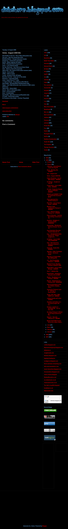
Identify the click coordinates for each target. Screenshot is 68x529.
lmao (45, 104)
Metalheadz (47, 109)
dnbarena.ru (47, 350)
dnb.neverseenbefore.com (51, 366)
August (49, 164)
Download (5, 101)
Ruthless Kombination (50, 139)
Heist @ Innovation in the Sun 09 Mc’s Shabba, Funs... (54, 286)
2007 (47, 337)
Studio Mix (47, 141)
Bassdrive (47, 58)
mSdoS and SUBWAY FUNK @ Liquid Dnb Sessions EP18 (54, 196)
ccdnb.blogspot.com (49, 344)
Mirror (4, 104)
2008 (47, 334)
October (49, 162)
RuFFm (46, 136)
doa (45, 77)
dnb (8, 116)
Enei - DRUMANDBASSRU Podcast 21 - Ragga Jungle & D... (54, 235)
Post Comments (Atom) (24, 166)
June (48, 325)
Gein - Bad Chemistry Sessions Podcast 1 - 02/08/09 (53, 244)
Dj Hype (46, 68)
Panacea (46, 120)
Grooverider (47, 87)
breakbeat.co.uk (48, 388)
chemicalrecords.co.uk (50, 382)
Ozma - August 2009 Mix (53, 176)
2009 (47, 160)
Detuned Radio (48, 66)
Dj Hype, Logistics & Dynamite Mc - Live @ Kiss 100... (53, 308)
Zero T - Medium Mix (52, 271)
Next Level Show (48, 114)
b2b (45, 55)
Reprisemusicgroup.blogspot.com (53, 347)
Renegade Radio (48, 133)
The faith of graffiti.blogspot (52, 385)
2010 (47, 157)
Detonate (46, 63)
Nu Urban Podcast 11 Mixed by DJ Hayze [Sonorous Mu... (54, 313)
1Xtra (45, 52)
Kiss (45, 95)
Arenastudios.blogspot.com (52, 371)
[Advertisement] (13, 32)
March (49, 327)
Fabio (45, 82)
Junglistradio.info (49, 353)
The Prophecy (48, 144)
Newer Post (6, 162)
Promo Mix (47, 125)
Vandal (46, 150)
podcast (46, 123)
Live (45, 101)
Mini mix (46, 112)
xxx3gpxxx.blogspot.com (51, 361)
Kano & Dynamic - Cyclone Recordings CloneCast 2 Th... (54, 217)
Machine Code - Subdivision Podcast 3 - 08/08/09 (54, 208)
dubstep (46, 79)
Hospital (46, 90)
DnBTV (46, 74)
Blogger (44, 526)
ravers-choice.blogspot (50, 374)
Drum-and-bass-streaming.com (52, 363)
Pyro (45, 128)
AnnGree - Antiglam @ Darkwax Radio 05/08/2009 (53, 222)
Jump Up (46, 93)
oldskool (46, 117)
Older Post (35, 162)
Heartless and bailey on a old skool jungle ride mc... (54, 303)
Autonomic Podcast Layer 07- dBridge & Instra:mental (54, 291)
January (49, 331)
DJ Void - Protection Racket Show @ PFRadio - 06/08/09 (54, 191)
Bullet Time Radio (49, 60)
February (50, 329)
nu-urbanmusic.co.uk (50, 380)
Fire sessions (47, 85)
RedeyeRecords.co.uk (50, 377)
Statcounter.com (48, 390)
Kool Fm (46, 98)
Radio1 (46, 131)
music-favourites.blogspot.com (52, 369)
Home (21, 162)
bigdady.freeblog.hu (49, 358)
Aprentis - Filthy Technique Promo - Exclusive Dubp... (54, 253)
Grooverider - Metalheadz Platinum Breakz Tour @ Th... (54, 227)
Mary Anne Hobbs (49, 106)
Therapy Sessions (49, 147)
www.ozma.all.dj (6, 111)
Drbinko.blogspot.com (50, 355)
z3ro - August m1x (52, 173)
